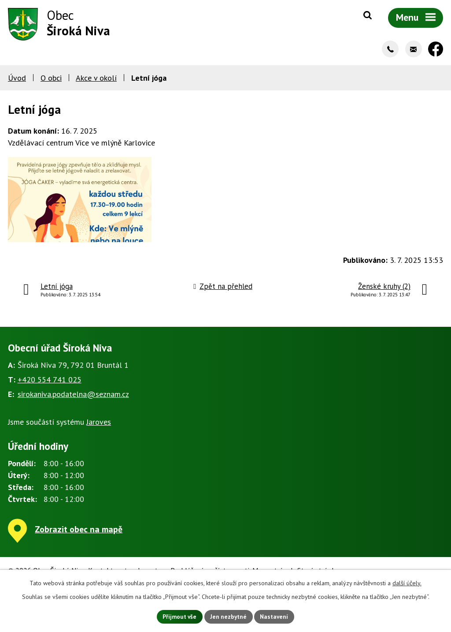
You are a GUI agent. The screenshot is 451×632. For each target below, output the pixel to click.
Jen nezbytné (229, 616)
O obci (51, 80)
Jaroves (98, 435)
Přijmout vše (178, 616)
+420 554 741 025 (49, 393)
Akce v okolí (96, 80)
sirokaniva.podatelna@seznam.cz (73, 408)
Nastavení (276, 616)
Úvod (17, 80)
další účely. (406, 582)
